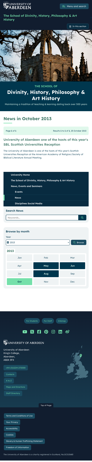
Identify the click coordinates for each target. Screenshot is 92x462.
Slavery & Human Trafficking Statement (24, 442)
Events (18, 192)
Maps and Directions (15, 388)
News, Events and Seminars (26, 186)
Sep (77, 274)
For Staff (48, 321)
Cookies (9, 436)
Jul (25, 274)
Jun (72, 266)
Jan (25, 258)
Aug (46, 274)
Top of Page (46, 406)
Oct (20, 282)
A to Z (9, 382)
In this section (78, 26)
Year (8, 237)
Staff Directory (13, 395)
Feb (51, 258)
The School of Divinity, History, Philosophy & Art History (42, 18)
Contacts (10, 376)
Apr (25, 266)
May (46, 266)
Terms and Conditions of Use (19, 417)
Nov (51, 282)
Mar (77, 258)
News (18, 198)
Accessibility (12, 430)
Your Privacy (12, 423)
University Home (20, 175)
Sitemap (63, 321)
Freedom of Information (17, 449)
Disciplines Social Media (28, 204)
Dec (77, 282)
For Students (31, 321)
